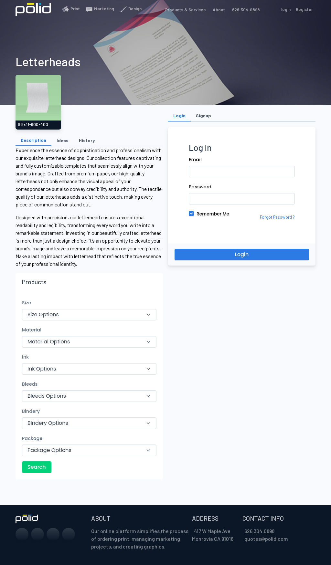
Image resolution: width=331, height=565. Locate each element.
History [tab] (87, 140)
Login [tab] (179, 115)
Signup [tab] (203, 115)
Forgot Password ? (277, 217)
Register (304, 9)
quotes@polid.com (266, 539)
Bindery (31, 411)
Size (26, 302)
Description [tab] (33, 140)
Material (31, 330)
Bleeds (29, 384)
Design (130, 9)
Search (36, 467)
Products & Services (184, 9)
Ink (25, 357)
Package (32, 438)
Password (200, 186)
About (218, 9)
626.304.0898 (245, 9)
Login (242, 254)
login (286, 9)
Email (195, 159)
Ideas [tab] (63, 140)
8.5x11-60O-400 (33, 124)
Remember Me (213, 214)
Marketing (99, 9)
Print (70, 9)
